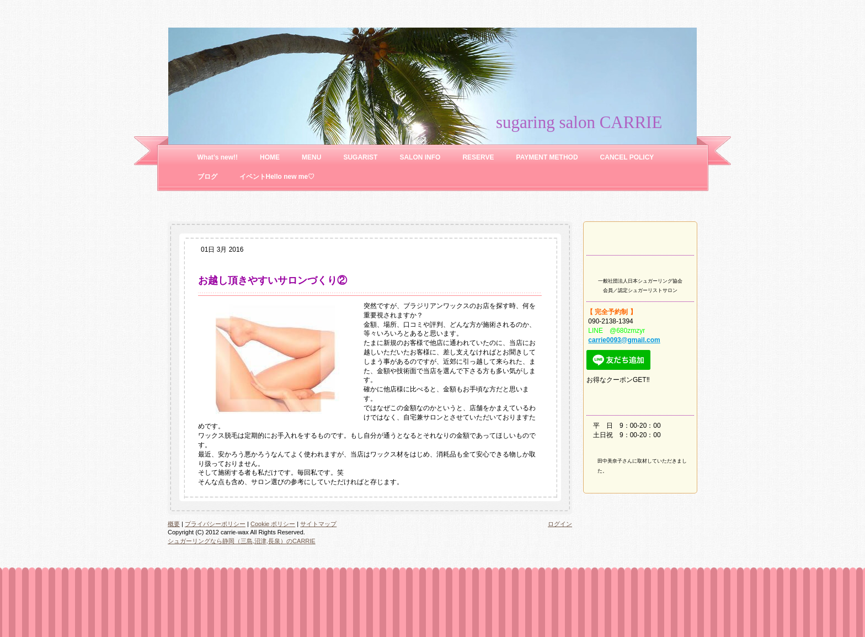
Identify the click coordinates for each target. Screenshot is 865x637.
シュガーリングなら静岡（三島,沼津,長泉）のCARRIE (242, 541)
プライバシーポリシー (215, 524)
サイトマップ (318, 524)
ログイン (560, 524)
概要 (174, 524)
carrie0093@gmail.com (624, 340)
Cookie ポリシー (272, 524)
